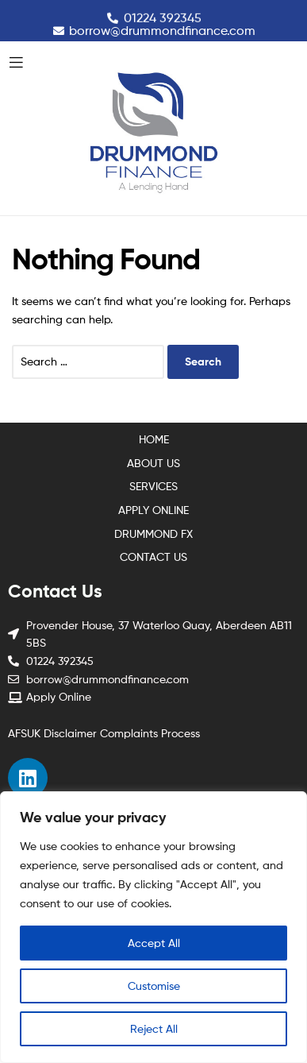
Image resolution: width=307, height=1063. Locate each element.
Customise (154, 985)
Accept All (154, 942)
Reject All (154, 1028)
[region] (153, 927)
